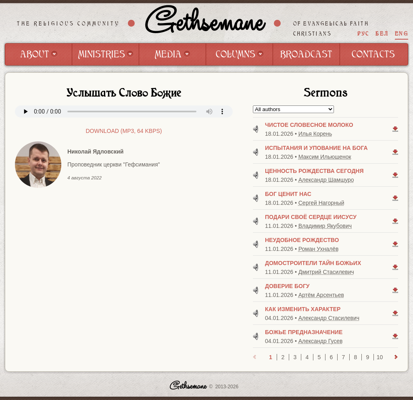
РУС (363, 33)
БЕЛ (381, 33)
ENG (401, 33)
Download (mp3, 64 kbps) (124, 131)
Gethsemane (204, 23)
